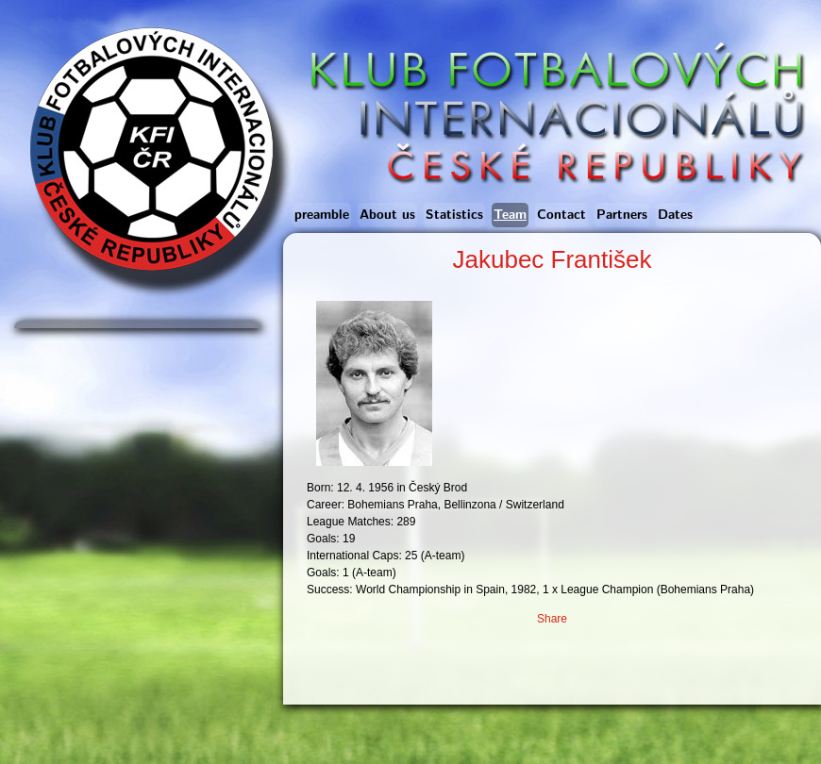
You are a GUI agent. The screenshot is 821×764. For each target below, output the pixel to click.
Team (510, 215)
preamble (321, 215)
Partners (621, 215)
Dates (675, 215)
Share (552, 618)
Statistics (454, 215)
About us (387, 215)
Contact (561, 215)
